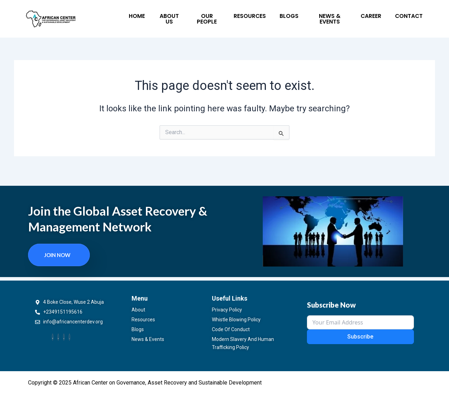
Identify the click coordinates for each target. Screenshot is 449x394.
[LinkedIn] (64, 337)
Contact (368, 17)
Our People (197, 17)
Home (133, 17)
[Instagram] (69, 337)
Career (337, 17)
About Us (162, 17)
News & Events (301, 17)
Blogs (265, 17)
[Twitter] (58, 337)
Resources (234, 17)
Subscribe (360, 336)
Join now (57, 254)
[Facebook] (52, 337)
